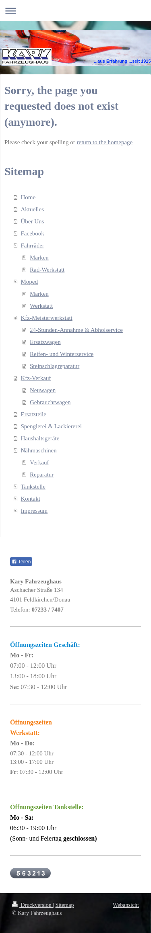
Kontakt (30, 498)
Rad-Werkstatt (47, 269)
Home (28, 197)
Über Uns (32, 221)
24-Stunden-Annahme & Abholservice (76, 330)
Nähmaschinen (39, 450)
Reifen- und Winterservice (61, 354)
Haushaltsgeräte (40, 438)
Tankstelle (33, 486)
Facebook (32, 233)
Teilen (21, 562)
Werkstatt (41, 306)
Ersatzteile (33, 414)
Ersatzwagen (45, 342)
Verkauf (39, 462)
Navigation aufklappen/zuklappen (75, 10)
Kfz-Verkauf (36, 378)
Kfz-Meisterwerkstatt (46, 318)
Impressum (34, 510)
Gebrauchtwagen (50, 402)
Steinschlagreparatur (54, 366)
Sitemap (65, 905)
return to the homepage (105, 142)
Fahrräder (32, 245)
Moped (29, 281)
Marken (39, 257)
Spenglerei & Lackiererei (51, 426)
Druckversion (32, 905)
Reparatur (42, 474)
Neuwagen (43, 390)
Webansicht (126, 905)
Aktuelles (32, 209)
